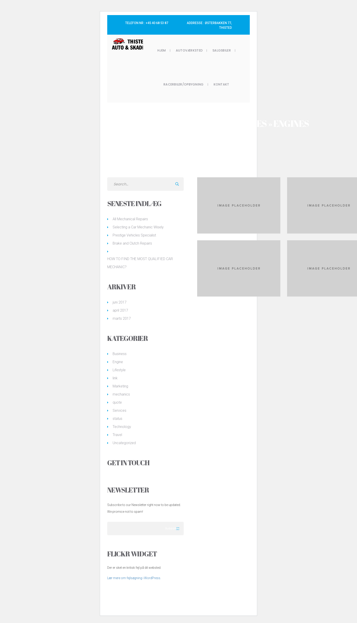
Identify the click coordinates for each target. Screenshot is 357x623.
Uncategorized (124, 443)
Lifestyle (119, 370)
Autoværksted (189, 50)
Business (120, 354)
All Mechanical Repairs (130, 219)
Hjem (161, 50)
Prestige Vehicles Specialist (134, 235)
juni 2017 (120, 302)
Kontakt (221, 84)
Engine (118, 362)
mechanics (121, 394)
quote (117, 402)
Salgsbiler (221, 50)
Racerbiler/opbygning (183, 84)
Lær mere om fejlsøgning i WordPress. (134, 578)
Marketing (120, 386)
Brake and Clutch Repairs (132, 243)
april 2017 (120, 310)
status (117, 418)
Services (119, 410)
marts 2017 (122, 318)
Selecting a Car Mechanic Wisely (138, 227)
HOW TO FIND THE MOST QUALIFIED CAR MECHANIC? (140, 263)
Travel (117, 435)
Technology (122, 427)
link (115, 378)
